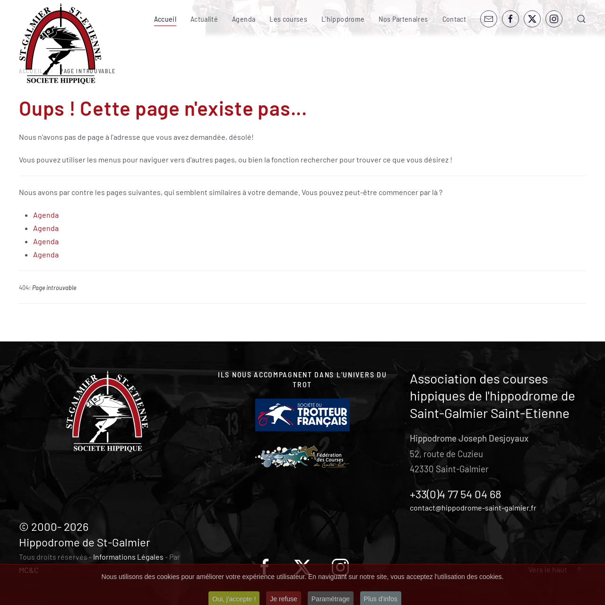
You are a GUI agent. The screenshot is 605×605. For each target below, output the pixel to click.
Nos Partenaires (403, 18)
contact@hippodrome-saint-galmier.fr (473, 507)
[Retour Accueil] (60, 43)
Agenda (243, 18)
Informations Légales (128, 556)
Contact (454, 18)
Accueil (165, 18)
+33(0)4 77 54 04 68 (455, 494)
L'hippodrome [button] (342, 18)
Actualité (204, 18)
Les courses (288, 18)
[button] (581, 19)
